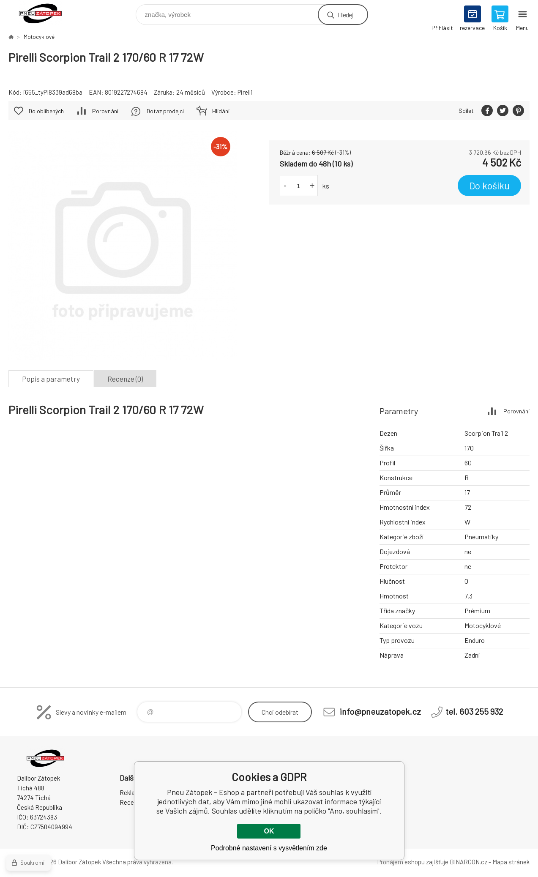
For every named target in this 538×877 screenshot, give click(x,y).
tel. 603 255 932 (474, 711)
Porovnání (105, 111)
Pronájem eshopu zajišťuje (412, 862)
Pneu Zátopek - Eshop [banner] (45, 12)
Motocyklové (39, 36)
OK (269, 831)
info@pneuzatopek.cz (380, 711)
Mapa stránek (511, 862)
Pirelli (245, 92)
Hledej (345, 15)
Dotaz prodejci (165, 111)
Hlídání (220, 111)
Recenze (132, 802)
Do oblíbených (46, 111)
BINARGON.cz (468, 862)
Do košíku (489, 185)
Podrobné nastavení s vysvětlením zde (269, 848)
